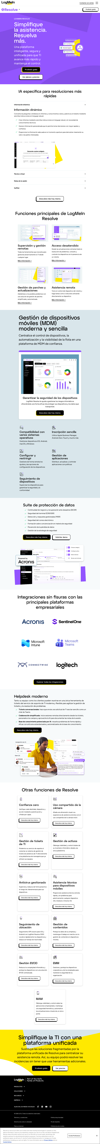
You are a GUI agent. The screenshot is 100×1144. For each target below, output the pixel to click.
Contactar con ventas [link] (87, 3)
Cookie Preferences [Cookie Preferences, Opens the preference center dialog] (74, 1135)
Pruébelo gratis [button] (31, 69)
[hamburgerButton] (96, 3)
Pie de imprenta (55, 1122)
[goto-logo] (50, 1080)
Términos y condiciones (20, 1117)
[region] (50, 1136)
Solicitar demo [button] (61, 537)
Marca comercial (18, 1126)
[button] (50, 103)
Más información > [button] (25, 261)
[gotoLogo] (8, 3)
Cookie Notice (7, 1142)
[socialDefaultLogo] (38, 1106)
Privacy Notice (48, 1140)
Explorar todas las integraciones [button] (50, 682)
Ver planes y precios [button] (31, 77)
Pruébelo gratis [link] (91, 9)
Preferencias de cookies (57, 1126)
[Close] (97, 1136)
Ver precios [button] (60, 1068)
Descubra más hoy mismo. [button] (50, 199)
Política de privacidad (57, 1117)
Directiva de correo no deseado (23, 1122)
